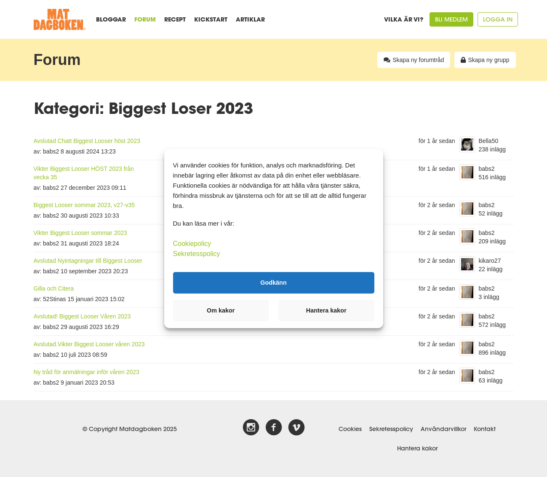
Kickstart (210, 19)
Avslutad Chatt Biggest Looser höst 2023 (87, 140)
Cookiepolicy (192, 243)
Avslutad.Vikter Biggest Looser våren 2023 (89, 344)
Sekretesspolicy (391, 429)
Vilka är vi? (403, 19)
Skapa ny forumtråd (414, 60)
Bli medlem (451, 19)
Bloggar (111, 19)
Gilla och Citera (54, 288)
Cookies (350, 429)
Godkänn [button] (273, 282)
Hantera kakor (417, 448)
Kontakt (485, 429)
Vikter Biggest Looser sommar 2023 (80, 232)
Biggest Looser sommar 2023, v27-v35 (84, 205)
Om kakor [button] (221, 310)
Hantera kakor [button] (326, 310)
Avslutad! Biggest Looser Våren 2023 (82, 316)
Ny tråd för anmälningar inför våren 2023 (86, 372)
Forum (145, 19)
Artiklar (250, 19)
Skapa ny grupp (485, 60)
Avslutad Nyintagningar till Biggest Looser (88, 260)
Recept (175, 19)
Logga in (497, 19)
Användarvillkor (443, 429)
